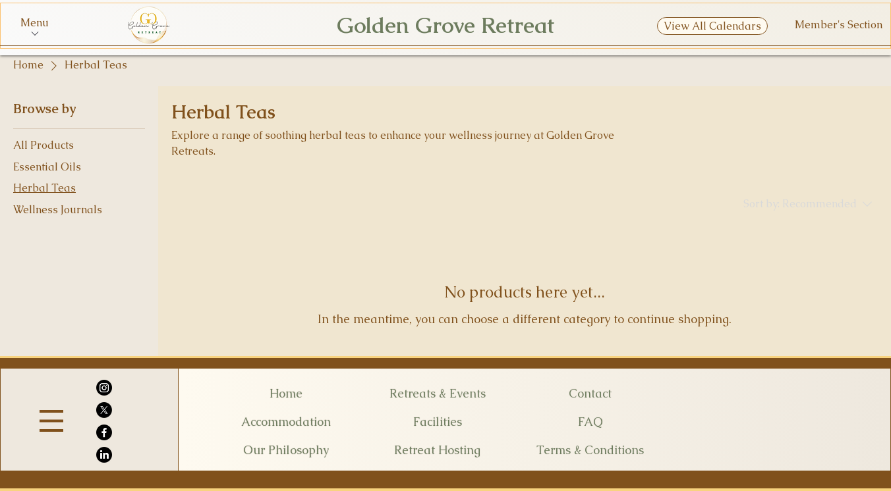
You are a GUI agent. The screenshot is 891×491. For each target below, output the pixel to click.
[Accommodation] (285, 421)
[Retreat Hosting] (437, 449)
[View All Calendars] (712, 26)
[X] (104, 410)
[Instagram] (104, 388)
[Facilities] (437, 421)
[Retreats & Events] (437, 393)
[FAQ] (590, 421)
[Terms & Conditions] (590, 449)
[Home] (285, 393)
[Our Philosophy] (285, 449)
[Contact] (590, 393)
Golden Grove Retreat (445, 25)
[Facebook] (104, 432)
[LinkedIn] (104, 455)
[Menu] (51, 421)
